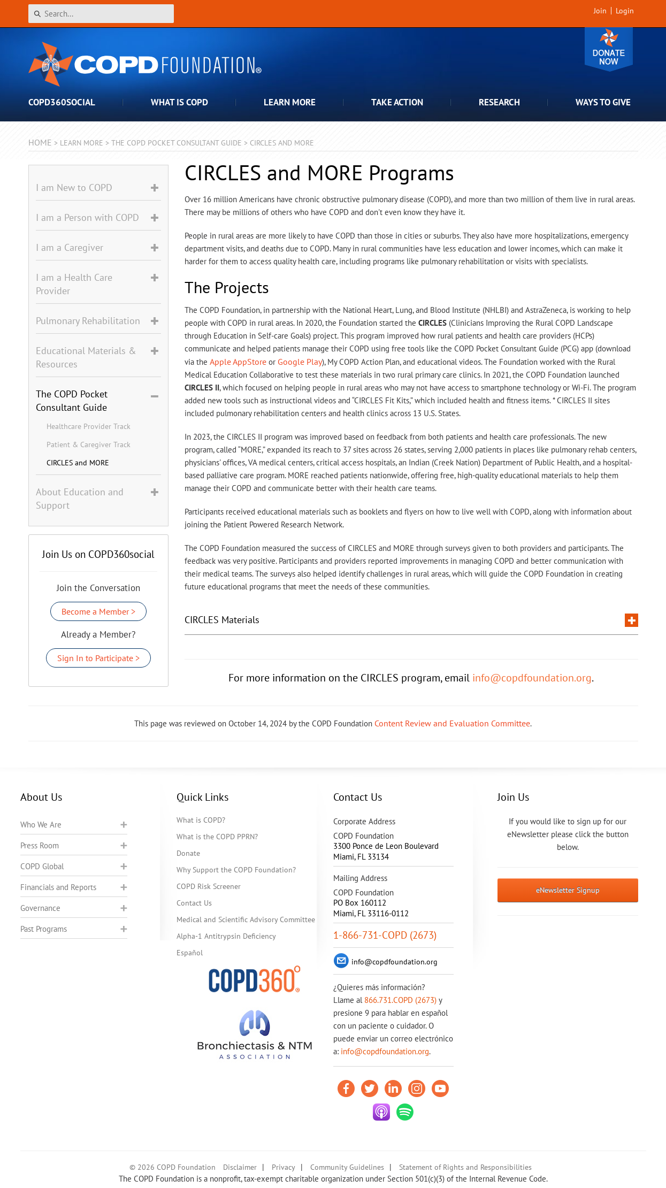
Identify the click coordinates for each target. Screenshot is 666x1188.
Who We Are (41, 824)
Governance (40, 908)
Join (600, 10)
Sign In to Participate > (98, 658)
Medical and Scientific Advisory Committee (246, 919)
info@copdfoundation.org (532, 678)
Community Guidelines (347, 1167)
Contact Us (194, 903)
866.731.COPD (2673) (400, 1000)
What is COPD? (201, 820)
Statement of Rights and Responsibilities (465, 1167)
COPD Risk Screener (209, 886)
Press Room (39, 845)
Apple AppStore (238, 361)
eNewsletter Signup (568, 890)
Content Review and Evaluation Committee (452, 723)
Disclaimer (240, 1167)
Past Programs (43, 929)
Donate (609, 49)
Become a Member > (98, 611)
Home (40, 142)
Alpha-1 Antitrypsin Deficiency (226, 936)
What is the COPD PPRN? (217, 836)
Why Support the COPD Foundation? (236, 870)
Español (190, 952)
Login (625, 10)
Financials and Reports (58, 887)
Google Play (300, 361)
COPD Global (42, 866)
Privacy (283, 1167)
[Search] (101, 13)
